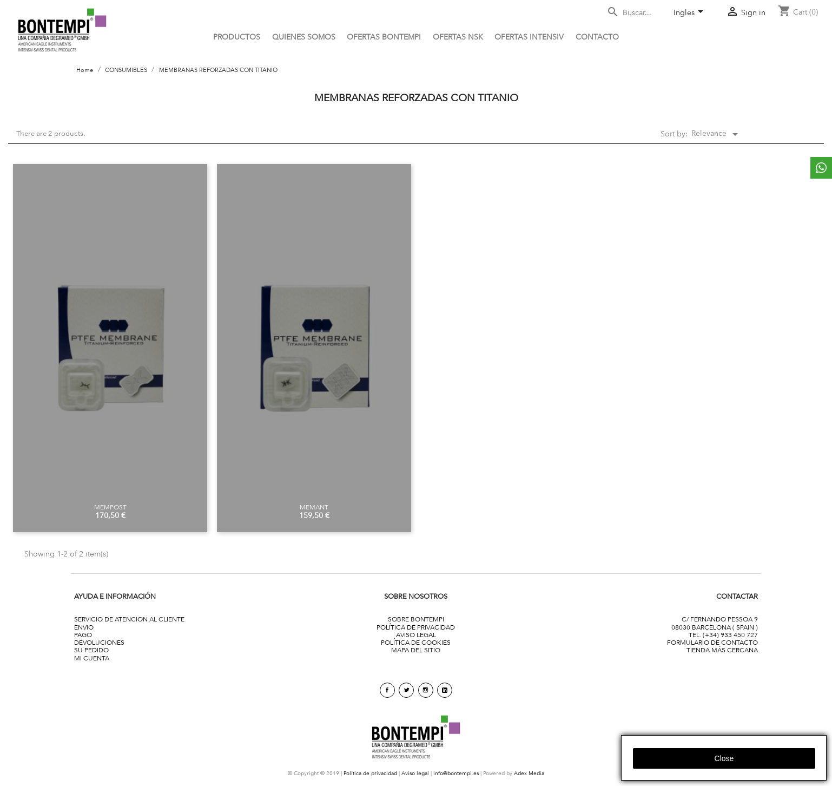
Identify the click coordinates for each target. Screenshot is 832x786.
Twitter (406, 690)
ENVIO (84, 627)
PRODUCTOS (236, 36)
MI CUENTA (91, 658)
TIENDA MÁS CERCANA (722, 650)
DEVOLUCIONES (99, 642)
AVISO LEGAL (416, 635)
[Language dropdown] (690, 13)
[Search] (635, 13)
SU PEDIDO (91, 650)
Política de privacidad (370, 773)
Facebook (387, 690)
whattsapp (821, 168)
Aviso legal (415, 773)
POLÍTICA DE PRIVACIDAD (416, 627)
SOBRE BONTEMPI (416, 619)
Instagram (426, 690)
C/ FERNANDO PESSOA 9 (720, 619)
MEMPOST (110, 507)
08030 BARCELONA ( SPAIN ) (714, 627)
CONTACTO (597, 36)
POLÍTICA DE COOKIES (416, 642)
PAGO (83, 635)
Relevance (716, 134)
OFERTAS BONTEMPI (384, 36)
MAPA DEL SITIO (415, 650)
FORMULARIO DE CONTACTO (712, 642)
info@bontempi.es (456, 773)
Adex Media (529, 773)
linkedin (445, 690)
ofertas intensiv (529, 36)
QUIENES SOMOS (303, 36)
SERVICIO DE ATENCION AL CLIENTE (129, 619)
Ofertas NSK (458, 36)
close (724, 758)
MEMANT (314, 507)
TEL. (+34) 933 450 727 (723, 635)
